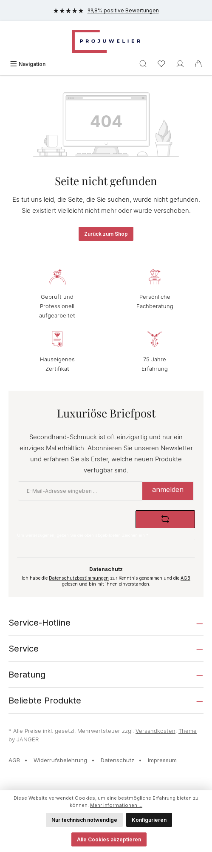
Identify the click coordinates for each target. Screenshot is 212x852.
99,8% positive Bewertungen (106, 10)
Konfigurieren (149, 820)
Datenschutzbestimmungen (79, 578)
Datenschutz (117, 760)
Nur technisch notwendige (84, 820)
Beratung (26, 674)
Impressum (162, 760)
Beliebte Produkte (44, 700)
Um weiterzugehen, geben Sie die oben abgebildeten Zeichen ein (82, 535)
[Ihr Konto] (180, 64)
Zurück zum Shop (106, 234)
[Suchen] (143, 64)
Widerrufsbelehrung (60, 760)
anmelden (168, 489)
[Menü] (27, 64)
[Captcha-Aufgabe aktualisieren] (165, 519)
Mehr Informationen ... (116, 805)
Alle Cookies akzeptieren (109, 839)
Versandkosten (155, 730)
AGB (185, 578)
